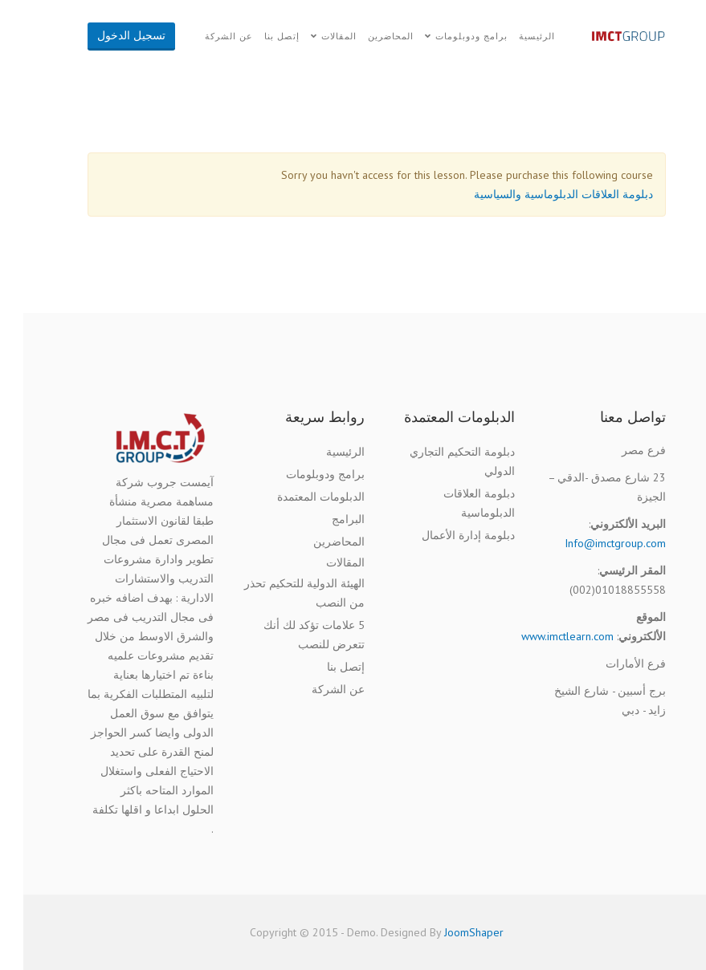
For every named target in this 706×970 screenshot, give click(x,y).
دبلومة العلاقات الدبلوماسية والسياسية (540, 194)
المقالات (315, 36)
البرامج (324, 519)
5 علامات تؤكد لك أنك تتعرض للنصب (290, 634)
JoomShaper (450, 932)
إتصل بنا (258, 36)
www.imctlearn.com (544, 636)
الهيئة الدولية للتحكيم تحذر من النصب (281, 593)
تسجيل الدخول (108, 35)
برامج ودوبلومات (448, 36)
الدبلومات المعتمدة (297, 496)
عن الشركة (206, 36)
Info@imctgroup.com (592, 543)
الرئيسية (514, 36)
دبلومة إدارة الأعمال (445, 535)
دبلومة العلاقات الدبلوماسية (456, 503)
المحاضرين (367, 36)
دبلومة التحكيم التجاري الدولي (439, 461)
